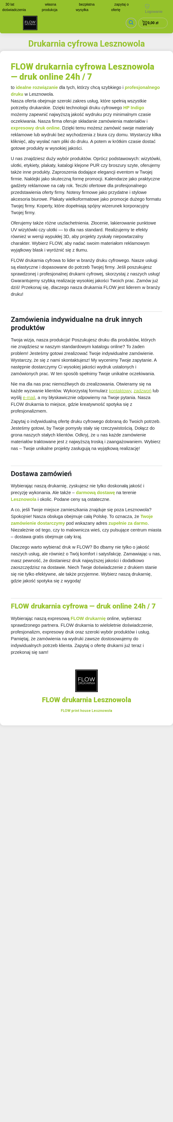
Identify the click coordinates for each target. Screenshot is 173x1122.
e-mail (29, 397)
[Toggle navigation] (131, 23)
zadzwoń (142, 390)
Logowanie (153, 9)
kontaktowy (120, 390)
